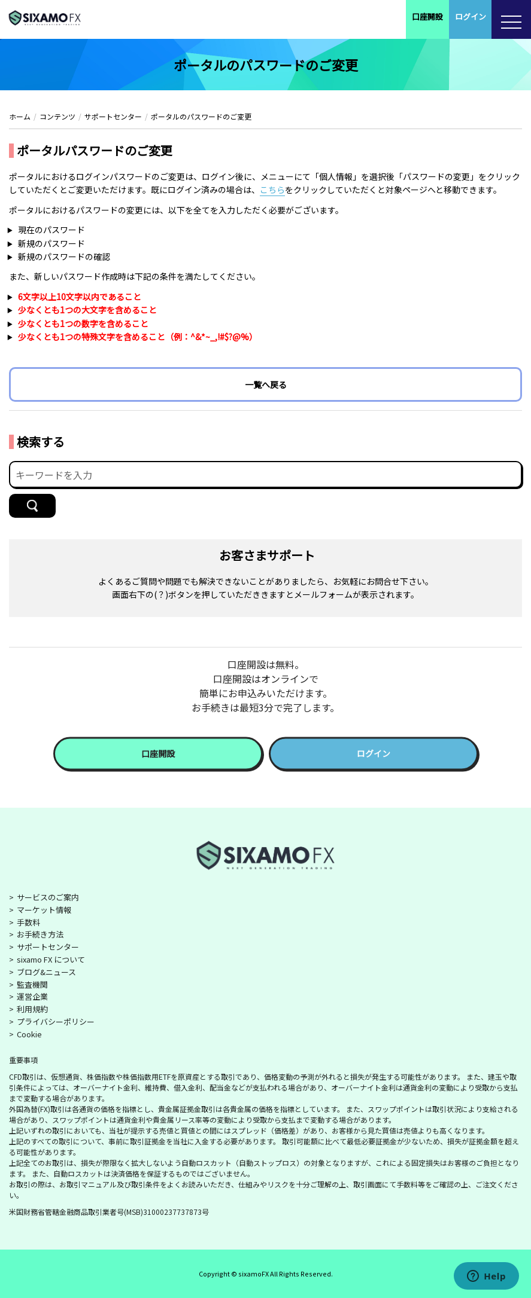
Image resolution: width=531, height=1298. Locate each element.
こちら (272, 190)
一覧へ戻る (266, 384)
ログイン (470, 16)
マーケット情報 (44, 909)
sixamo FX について (51, 959)
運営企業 (32, 996)
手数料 (28, 922)
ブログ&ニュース (46, 972)
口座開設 (427, 16)
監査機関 (32, 984)
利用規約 (32, 1009)
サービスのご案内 (48, 897)
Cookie (29, 1034)
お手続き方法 (40, 934)
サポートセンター (48, 946)
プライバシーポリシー (56, 1021)
